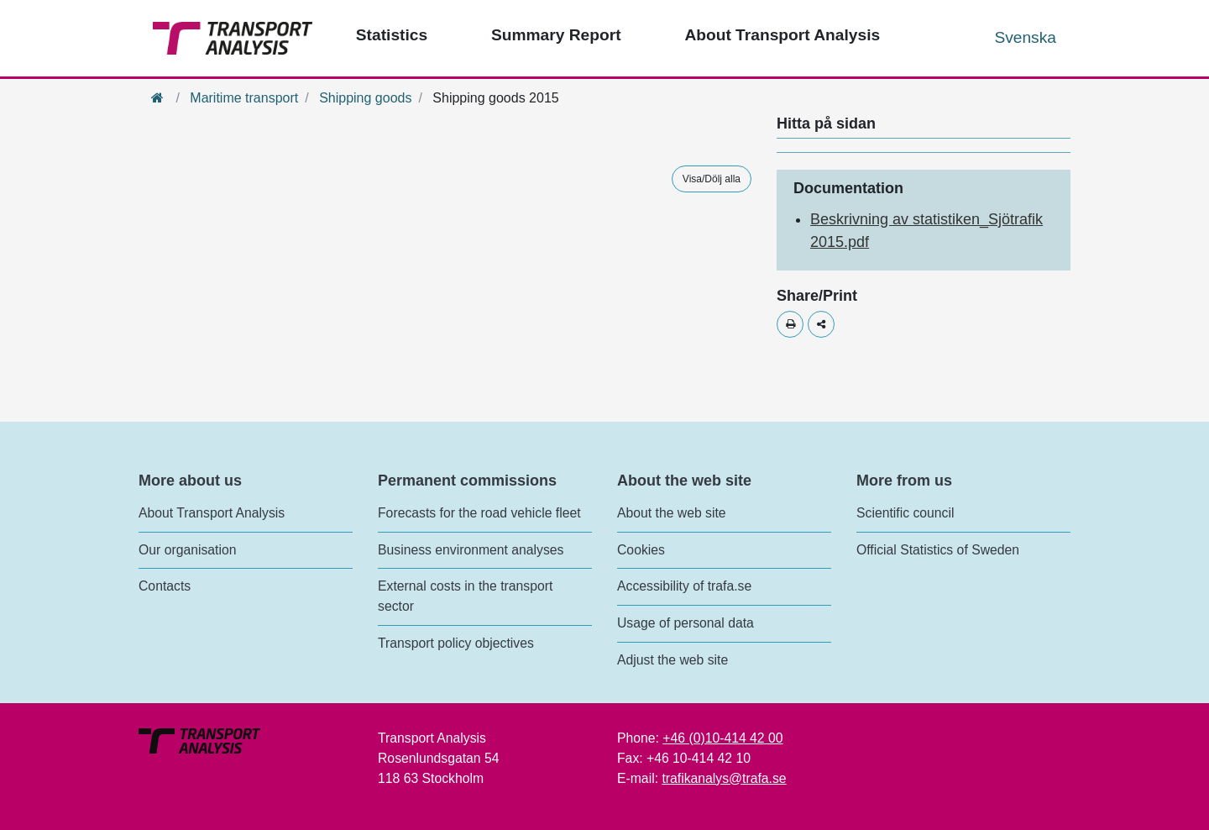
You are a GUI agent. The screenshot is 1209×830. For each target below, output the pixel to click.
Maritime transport (244, 98)
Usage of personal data (685, 623)
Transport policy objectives (456, 643)
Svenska (1025, 37)
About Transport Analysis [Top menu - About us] (782, 35)
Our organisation (187, 550)
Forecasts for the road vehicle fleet (479, 513)
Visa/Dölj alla (712, 179)
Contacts (165, 586)
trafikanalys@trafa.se (724, 778)
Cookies (641, 550)
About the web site (671, 513)
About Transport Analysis (212, 513)
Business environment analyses (471, 550)
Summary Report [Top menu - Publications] (556, 35)
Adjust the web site (672, 660)
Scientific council (905, 513)
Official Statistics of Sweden (937, 550)
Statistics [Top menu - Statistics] (391, 35)
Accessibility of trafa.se (684, 586)
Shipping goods (365, 98)
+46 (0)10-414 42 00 (722, 738)
